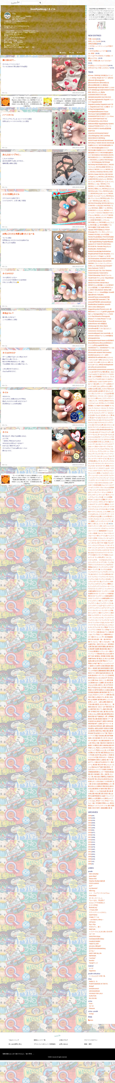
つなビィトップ (14, 1040)
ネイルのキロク (9, 353)
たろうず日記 (93, 905)
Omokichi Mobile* (94, 941)
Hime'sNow (92, 895)
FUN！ (91, 1003)
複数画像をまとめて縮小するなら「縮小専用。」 (19, 1054)
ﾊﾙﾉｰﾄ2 (91, 1006)
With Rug (92, 891)
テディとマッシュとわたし (98, 912)
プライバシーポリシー (41, 1044)
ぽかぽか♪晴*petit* (95, 946)
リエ (14, 14)
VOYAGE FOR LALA (96, 993)
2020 (89, 830)
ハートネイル (8, 115)
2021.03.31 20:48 (78, 227)
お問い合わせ (63, 1044)
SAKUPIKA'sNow (94, 936)
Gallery (63, 53)
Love (71, 53)
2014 (89, 844)
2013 (89, 847)
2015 (89, 842)
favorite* (91, 960)
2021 (89, 828)
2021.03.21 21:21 (78, 346)
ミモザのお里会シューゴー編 (97, 51)
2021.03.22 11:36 (78, 306)
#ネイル (4, 93)
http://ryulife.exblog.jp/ (18, 18)
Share (79, 52)
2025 (89, 818)
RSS (90, 1020)
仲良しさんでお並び (94, 41)
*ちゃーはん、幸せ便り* (97, 900)
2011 (89, 852)
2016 (89, 840)
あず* (91, 886)
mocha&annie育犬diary (96, 939)
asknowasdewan (94, 991)
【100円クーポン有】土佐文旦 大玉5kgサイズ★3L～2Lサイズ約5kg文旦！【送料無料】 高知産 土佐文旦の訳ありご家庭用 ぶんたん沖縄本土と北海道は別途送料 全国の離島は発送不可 (69, 102)
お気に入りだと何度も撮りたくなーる (18, 234)
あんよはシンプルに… (11, 154)
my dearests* (93, 888)
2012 (89, 849)
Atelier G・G (93, 981)
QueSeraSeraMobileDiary (97, 948)
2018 (89, 835)
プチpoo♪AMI (93, 910)
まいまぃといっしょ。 (96, 898)
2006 (89, 864)
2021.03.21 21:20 (78, 385)
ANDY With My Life (95, 953)
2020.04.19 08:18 (78, 465)
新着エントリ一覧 (39, 1040)
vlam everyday (93, 874)
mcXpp (91, 1014)
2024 (89, 820)
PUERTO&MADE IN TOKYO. (98, 984)
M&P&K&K (92, 956)
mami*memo (93, 915)
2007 (89, 861)
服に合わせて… (9, 60)
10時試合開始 (92, 44)
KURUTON (92, 996)
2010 (89, 854)
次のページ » (43, 470)
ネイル (5, 392)
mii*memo (92, 922)
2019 (89, 832)
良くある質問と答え (15, 1044)
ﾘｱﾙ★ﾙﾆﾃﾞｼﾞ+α (94, 917)
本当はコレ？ (8, 313)
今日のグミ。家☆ (95, 927)
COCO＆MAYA (94, 883)
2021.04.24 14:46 (78, 93)
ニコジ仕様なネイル (10, 194)
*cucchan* (92, 958)
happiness (92, 971)
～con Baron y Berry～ (96, 919)
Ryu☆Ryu (92, 924)
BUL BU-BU (93, 998)
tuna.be (57, 1036)
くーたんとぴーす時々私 (97, 976)
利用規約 (52, 1044)
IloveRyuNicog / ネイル (42, 9)
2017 (89, 837)
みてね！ (92, 951)
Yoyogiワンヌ (93, 963)
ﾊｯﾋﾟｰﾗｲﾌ (92, 934)
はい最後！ (92, 53)
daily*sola (92, 929)
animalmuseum (94, 988)
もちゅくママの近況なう (97, 903)
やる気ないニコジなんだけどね (98, 65)
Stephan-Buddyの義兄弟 (97, 881)
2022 (89, 825)
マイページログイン (90, 1040)
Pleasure (92, 1008)
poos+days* (93, 876)
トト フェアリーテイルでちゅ (99, 893)
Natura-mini (93, 878)
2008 (89, 859)
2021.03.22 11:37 (78, 266)
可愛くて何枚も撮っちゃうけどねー (100, 60)
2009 (89, 856)
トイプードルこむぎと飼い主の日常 (100, 931)
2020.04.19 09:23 (78, 425)
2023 (89, 823)
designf (91, 986)
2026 (89, 815)
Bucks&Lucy (93, 907)
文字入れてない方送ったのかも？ (99, 68)
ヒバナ (91, 968)
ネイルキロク (8, 273)
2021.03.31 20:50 (78, 147)
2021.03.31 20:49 (78, 187)
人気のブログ (63, 1040)
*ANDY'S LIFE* (94, 944)
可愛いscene (92, 39)
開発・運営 (88, 1044)
